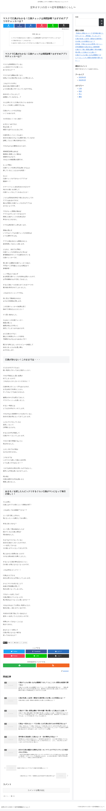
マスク (11, 643)
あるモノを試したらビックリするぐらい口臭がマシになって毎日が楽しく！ (34, 43)
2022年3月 (82, 80)
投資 (80, 91)
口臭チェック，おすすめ (20, 643)
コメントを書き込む (36, 792)
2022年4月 (82, 77)
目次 (33, 34)
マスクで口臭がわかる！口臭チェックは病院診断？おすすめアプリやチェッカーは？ (36, 38)
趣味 (80, 97)
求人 (80, 94)
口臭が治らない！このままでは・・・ (22, 40)
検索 (76, 17)
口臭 (5, 643)
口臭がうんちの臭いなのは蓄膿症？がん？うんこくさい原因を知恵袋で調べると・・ (89, 57)
